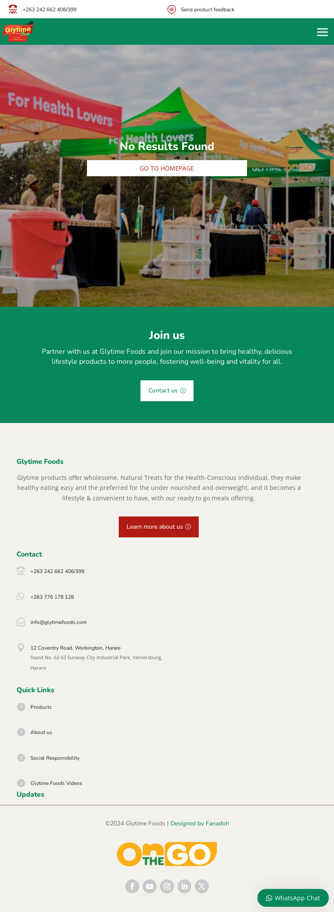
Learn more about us (155, 527)
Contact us (163, 390)
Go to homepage (167, 168)
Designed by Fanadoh (199, 823)
